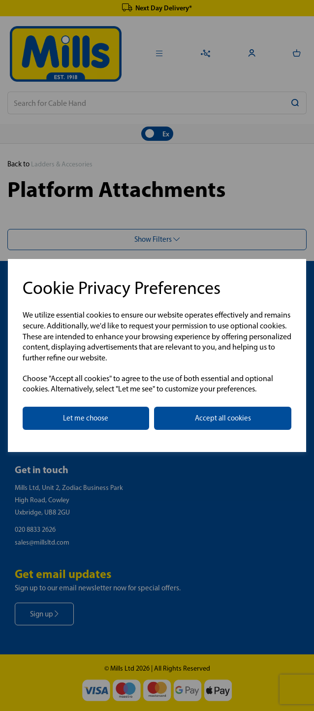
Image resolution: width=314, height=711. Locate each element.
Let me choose (85, 418)
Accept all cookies (223, 418)
